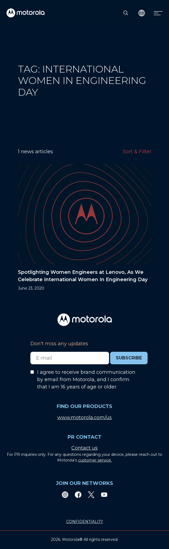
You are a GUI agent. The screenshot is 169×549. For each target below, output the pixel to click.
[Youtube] (104, 494)
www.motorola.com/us (84, 418)
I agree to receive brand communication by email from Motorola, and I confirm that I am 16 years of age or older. (86, 379)
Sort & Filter (137, 152)
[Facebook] (78, 494)
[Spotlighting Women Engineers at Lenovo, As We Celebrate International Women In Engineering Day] (84, 227)
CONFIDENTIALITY (84, 521)
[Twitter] (91, 494)
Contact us (84, 448)
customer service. (95, 460)
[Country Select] (141, 13)
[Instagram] (65, 494)
